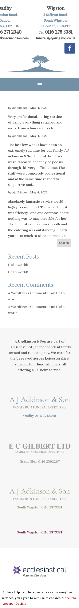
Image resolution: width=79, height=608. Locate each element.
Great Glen (28, 461)
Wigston (55, 8)
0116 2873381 (51, 507)
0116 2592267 (49, 461)
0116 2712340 (45, 416)
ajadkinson (20, 108)
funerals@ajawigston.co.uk (55, 38)
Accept (8, 603)
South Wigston (28, 507)
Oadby (28, 416)
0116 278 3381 (58, 32)
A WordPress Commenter (29, 293)
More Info (69, 598)
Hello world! (18, 265)
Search (64, 243)
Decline (20, 603)
